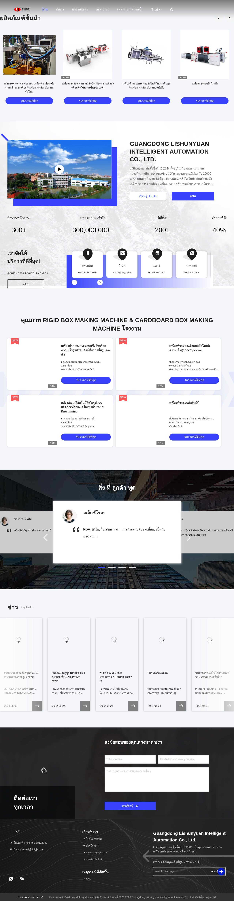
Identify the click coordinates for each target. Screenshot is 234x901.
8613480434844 (191, 272)
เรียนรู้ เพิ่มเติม (148, 196)
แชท (26, 283)
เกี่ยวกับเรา (80, 9)
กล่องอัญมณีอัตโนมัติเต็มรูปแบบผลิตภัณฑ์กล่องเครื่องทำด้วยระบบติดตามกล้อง (82, 407)
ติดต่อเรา (102, 9)
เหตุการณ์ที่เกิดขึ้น (130, 9)
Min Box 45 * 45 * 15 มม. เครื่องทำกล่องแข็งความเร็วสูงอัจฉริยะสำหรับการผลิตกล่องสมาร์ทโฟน (29, 87)
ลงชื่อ (215, 871)
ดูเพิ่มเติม (26, 607)
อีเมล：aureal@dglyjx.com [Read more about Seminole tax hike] (27, 849)
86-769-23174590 (156, 272)
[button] (101, 567)
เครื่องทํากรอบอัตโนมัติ (205, 83)
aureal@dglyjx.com (122, 272)
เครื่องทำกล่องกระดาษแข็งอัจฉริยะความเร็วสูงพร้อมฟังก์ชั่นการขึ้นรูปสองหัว (85, 350)
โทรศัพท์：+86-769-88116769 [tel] (28, 842)
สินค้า (60, 9)
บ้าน (45, 9)
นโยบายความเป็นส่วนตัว (30, 897)
